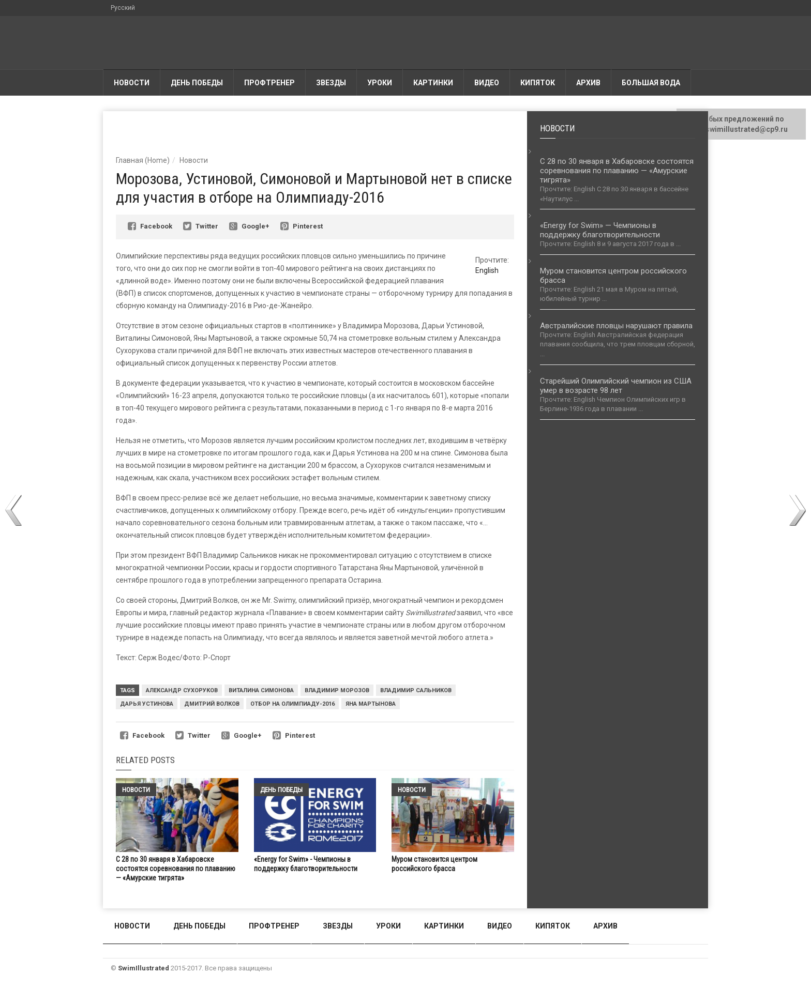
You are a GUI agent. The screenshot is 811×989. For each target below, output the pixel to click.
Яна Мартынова (371, 704)
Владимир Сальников (416, 690)
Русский (123, 7)
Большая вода (651, 83)
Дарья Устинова (146, 704)
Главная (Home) (143, 160)
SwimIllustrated (143, 968)
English (487, 270)
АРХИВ (588, 83)
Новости (131, 83)
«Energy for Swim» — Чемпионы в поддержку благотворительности (600, 230)
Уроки (379, 83)
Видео (486, 83)
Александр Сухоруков (182, 690)
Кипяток (537, 83)
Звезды (331, 83)
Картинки (433, 83)
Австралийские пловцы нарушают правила (616, 325)
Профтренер (269, 83)
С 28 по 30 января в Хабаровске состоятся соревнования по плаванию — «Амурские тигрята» (175, 868)
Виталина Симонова (261, 690)
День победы (197, 83)
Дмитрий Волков (211, 704)
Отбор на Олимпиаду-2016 (292, 704)
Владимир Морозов (337, 690)
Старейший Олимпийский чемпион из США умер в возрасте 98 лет (616, 385)
